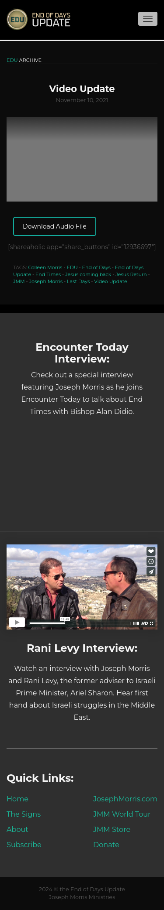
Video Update (110, 281)
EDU (71, 267)
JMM (19, 281)
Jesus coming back (88, 274)
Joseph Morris (46, 281)
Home (17, 798)
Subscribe (24, 844)
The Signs (24, 814)
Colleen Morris (45, 267)
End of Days (96, 267)
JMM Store (111, 829)
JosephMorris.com (125, 798)
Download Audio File (55, 226)
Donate (106, 844)
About (17, 829)
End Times (48, 274)
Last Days (78, 281)
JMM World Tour (122, 814)
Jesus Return (131, 274)
